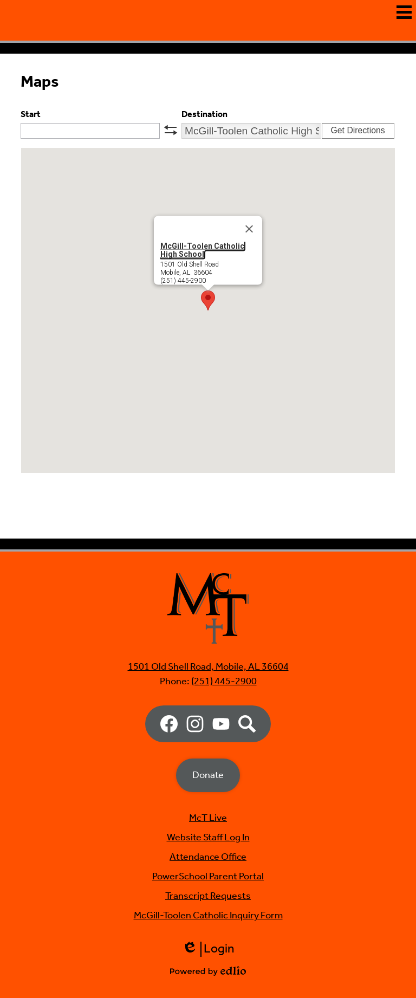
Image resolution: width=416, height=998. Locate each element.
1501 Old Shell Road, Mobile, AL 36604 (208, 667)
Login (208, 949)
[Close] (249, 281)
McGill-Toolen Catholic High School (202, 302)
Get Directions (357, 182)
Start (31, 166)
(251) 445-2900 (224, 681)
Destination (204, 166)
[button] (208, 352)
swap (170, 182)
